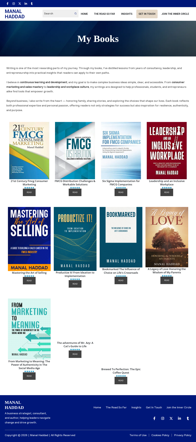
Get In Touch (147, 13)
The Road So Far (104, 13)
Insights (126, 13)
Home (84, 13)
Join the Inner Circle (175, 13)
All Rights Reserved (63, 435)
